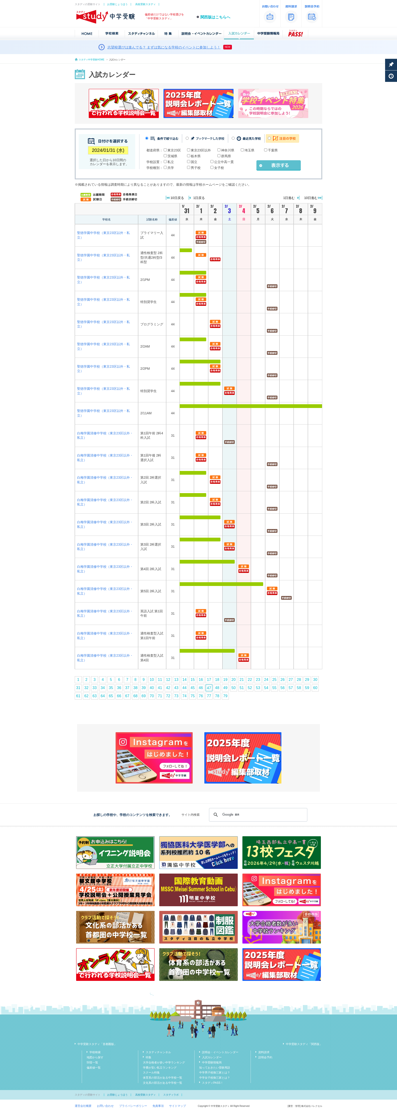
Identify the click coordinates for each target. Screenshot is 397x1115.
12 (168, 680)
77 (209, 696)
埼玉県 (249, 150)
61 (78, 696)
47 (209, 688)
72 (168, 696)
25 (274, 680)
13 (176, 680)
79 (225, 696)
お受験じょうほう (117, 4)
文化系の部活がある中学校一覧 (162, 1082)
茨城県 (172, 156)
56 (282, 688)
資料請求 (263, 1052)
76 (201, 696)
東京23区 (174, 150)
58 (299, 688)
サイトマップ (177, 1106)
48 (217, 688)
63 (94, 696)
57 (291, 688)
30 (315, 680)
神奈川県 (227, 150)
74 (184, 696)
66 (119, 696)
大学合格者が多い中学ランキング (164, 1062)
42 (168, 688)
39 (144, 688)
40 (152, 688)
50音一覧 (92, 1062)
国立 (194, 162)
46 (201, 688)
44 (184, 688)
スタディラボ (171, 1094)
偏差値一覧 (94, 1067)
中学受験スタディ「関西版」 (304, 1044)
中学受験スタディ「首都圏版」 (97, 1044)
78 (217, 696)
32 (86, 688)
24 (266, 680)
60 (315, 688)
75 (193, 696)
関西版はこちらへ (215, 17)
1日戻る (199, 198)
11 (160, 680)
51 (242, 688)
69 (144, 696)
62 (86, 696)
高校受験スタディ (145, 4)
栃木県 (196, 156)
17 (209, 680)
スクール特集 (151, 1072)
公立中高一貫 (224, 162)
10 (152, 680)
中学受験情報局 (212, 1062)
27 (291, 680)
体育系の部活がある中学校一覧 (162, 1077)
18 (217, 680)
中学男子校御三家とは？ (214, 1072)
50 (233, 688)
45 (193, 688)
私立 (170, 162)
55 (274, 688)
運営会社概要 (83, 1106)
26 (282, 680)
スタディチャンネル (158, 1052)
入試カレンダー (212, 1057)
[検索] (257, 815)
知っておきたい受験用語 (214, 1067)
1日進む (289, 198)
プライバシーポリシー (133, 1106)
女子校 (219, 168)
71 (160, 696)
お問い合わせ (105, 1106)
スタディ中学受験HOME (91, 59)
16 (201, 680)
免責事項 (158, 1106)
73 (176, 696)
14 (184, 680)
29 (307, 680)
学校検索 (95, 1052)
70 (152, 696)
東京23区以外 (201, 150)
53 (258, 688)
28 (299, 680)
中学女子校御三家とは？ (214, 1077)
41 (160, 688)
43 (176, 688)
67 (127, 696)
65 (111, 696)
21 (242, 680)
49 (225, 688)
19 (225, 680)
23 (258, 680)
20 (233, 680)
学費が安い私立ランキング (160, 1067)
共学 (170, 168)
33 (94, 688)
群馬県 (226, 156)
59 (307, 688)
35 (111, 688)
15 (193, 680)
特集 (148, 1057)
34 (103, 688)
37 (127, 688)
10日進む (311, 198)
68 (135, 696)
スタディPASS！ (212, 1082)
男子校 (196, 168)
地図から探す (95, 1057)
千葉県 (273, 150)
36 (119, 688)
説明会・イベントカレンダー (220, 1052)
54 (266, 688)
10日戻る (177, 198)
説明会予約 (265, 1057)
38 (135, 688)
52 (250, 688)
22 (250, 680)
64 (103, 696)
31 (78, 688)
